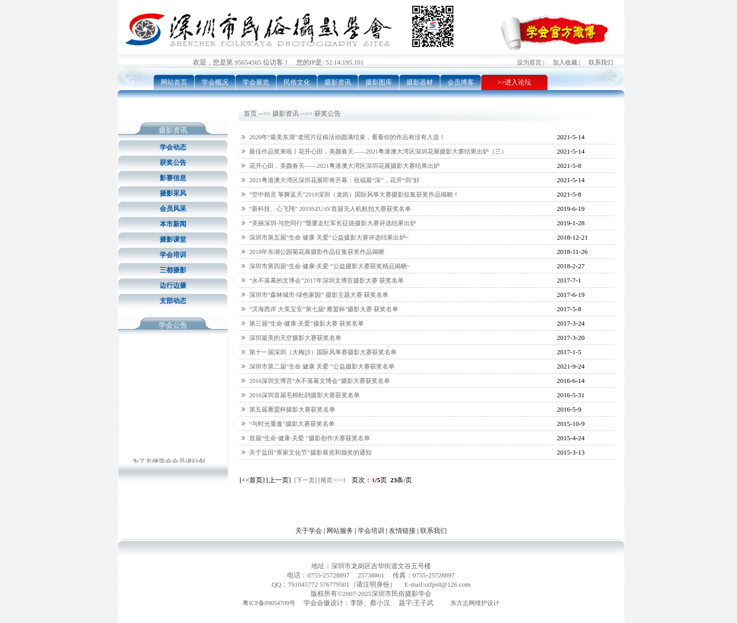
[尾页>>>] (331, 480)
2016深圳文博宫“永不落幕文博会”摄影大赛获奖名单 (319, 380)
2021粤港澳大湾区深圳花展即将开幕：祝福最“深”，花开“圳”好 (334, 180)
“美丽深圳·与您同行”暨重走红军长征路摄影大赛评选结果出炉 (332, 223)
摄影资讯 (337, 82)
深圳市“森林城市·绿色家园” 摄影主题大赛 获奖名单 (318, 294)
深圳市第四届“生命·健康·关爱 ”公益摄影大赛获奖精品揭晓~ (329, 266)
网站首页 (174, 82)
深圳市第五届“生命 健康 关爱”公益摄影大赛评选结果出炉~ (328, 237)
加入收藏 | (566, 62)
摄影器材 (419, 82)
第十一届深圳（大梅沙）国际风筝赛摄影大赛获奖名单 (323, 352)
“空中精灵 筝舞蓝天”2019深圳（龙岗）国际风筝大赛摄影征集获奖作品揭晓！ (354, 194)
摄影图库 (378, 82)
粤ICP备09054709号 (269, 603)
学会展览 (256, 82)
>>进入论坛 (514, 82)
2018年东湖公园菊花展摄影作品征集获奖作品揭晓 (316, 251)
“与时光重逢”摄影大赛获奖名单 (292, 423)
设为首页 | (530, 62)
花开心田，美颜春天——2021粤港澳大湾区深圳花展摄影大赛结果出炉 (344, 165)
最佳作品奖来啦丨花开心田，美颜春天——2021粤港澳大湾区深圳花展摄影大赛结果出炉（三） (378, 151)
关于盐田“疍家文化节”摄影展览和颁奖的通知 (310, 452)
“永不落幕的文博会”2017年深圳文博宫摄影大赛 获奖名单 (326, 280)
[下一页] (305, 480)
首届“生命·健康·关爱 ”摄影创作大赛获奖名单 (309, 438)
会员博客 (460, 82)
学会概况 (215, 82)
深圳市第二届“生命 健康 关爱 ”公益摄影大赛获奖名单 (322, 366)
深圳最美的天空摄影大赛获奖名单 (295, 337)
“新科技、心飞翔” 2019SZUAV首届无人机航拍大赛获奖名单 (330, 208)
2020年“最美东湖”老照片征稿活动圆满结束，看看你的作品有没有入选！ (347, 137)
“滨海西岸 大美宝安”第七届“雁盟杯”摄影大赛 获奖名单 (323, 309)
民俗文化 (297, 82)
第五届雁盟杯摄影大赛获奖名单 (292, 409)
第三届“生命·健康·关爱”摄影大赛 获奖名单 (306, 323)
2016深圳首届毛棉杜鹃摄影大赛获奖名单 (304, 395)
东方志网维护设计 (475, 603)
